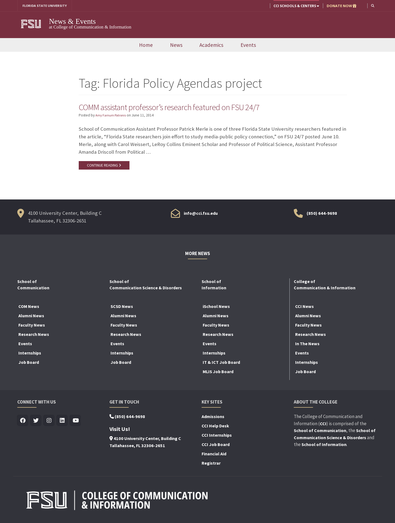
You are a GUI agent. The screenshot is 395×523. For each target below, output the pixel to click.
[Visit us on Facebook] (23, 422)
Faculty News (31, 326)
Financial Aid (214, 455)
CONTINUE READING (105, 166)
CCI (323, 425)
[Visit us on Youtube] (75, 422)
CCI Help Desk (215, 427)
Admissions (213, 418)
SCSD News (122, 308)
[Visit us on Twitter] (36, 422)
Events (248, 45)
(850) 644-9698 (322, 214)
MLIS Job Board (218, 373)
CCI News (304, 308)
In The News (307, 345)
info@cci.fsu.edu (201, 214)
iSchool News (216, 308)
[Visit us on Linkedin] (62, 422)
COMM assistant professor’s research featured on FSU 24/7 (181, 107)
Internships (29, 354)
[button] (372, 5)
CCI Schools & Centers (295, 5)
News (176, 45)
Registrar (211, 464)
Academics (211, 45)
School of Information (323, 446)
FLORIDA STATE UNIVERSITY (46, 5)
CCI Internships (217, 436)
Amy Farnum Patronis (111, 116)
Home (146, 45)
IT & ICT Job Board (221, 364)
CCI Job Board (216, 446)
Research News (33, 336)
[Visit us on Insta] (49, 422)
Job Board (28, 364)
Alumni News (31, 317)
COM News (28, 308)
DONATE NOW (341, 5)
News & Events (72, 22)
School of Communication (320, 432)
